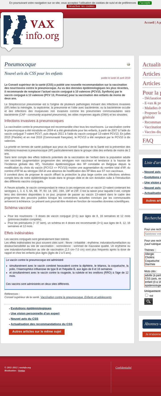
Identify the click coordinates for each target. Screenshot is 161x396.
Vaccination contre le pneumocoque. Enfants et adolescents (76, 297)
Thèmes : (149, 250)
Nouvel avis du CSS (23, 318)
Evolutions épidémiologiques (30, 308)
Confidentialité (124, 367)
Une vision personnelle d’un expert (34, 313)
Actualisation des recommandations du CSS (40, 324)
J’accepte (145, 2)
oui (151, 295)
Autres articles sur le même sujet (36, 331)
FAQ (148, 141)
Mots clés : (150, 271)
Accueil (149, 22)
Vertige (21, 370)
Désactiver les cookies (81, 6)
